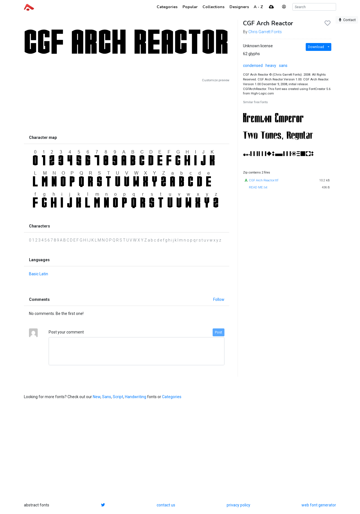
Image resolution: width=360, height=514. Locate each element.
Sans (106, 396)
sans (283, 65)
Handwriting (135, 396)
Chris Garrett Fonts (265, 32)
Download (316, 47)
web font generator (319, 505)
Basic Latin (38, 274)
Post (218, 332)
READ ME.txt (258, 187)
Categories (171, 396)
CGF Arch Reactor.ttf (263, 180)
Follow (218, 299)
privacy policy (238, 505)
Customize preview (215, 80)
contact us (166, 505)
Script (118, 396)
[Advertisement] (126, 107)
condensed (253, 65)
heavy (271, 65)
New (96, 396)
